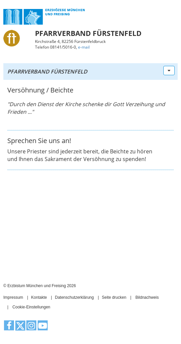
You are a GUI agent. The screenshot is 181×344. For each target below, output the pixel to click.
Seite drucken (114, 297)
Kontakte (39, 297)
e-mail (84, 47)
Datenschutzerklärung (74, 297)
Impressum (13, 297)
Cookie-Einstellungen (31, 307)
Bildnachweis (147, 297)
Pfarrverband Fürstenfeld (47, 71)
